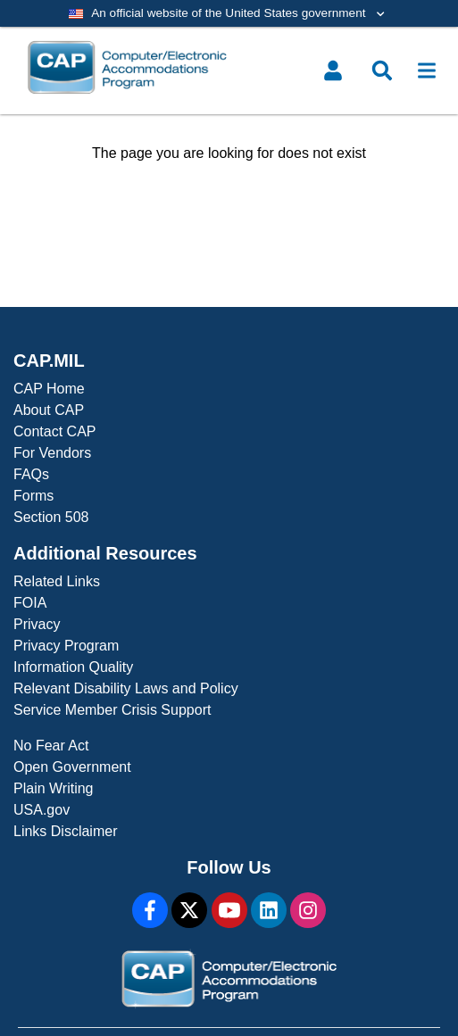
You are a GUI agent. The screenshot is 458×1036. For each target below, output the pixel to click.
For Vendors (52, 452)
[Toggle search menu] (382, 70)
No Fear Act (50, 745)
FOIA (29, 602)
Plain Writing (53, 788)
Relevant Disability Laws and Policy (125, 688)
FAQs (31, 474)
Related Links (56, 581)
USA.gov (41, 809)
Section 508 (51, 517)
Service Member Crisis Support (112, 709)
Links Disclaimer (65, 831)
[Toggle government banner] (229, 13)
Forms (33, 495)
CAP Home (49, 388)
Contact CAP (54, 431)
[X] (189, 910)
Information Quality (73, 667)
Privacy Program (66, 645)
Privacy (36, 624)
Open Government (72, 767)
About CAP (48, 410)
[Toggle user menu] (333, 70)
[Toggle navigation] (427, 70)
